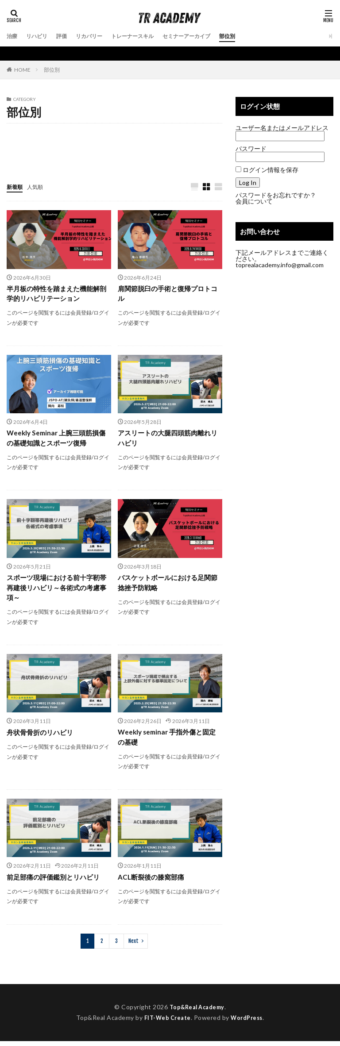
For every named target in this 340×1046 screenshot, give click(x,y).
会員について (254, 201)
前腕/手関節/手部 (83, 139)
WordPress (249, 1023)
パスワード (251, 148)
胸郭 (54, 157)
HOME (22, 69)
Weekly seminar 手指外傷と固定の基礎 (170, 741)
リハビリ (40, 36)
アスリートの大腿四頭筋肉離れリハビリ (167, 440)
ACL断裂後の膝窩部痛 (153, 882)
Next (133, 945)
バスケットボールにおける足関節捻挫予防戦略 (167, 585)
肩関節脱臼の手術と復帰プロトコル (167, 294)
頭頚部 (156, 157)
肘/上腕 (169, 139)
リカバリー (98, 36)
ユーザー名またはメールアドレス (282, 127)
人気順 (39, 186)
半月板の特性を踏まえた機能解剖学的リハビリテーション (56, 294)
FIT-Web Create (165, 1023)
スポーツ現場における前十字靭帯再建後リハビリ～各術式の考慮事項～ (56, 591)
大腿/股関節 (132, 139)
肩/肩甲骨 (23, 157)
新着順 (16, 186)
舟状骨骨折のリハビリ (42, 736)
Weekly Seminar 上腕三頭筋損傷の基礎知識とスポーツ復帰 (55, 440)
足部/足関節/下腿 (113, 157)
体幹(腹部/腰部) (30, 139)
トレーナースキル (147, 36)
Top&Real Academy (197, 1011)
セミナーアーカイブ (209, 36)
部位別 (255, 36)
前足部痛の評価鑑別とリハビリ (56, 882)
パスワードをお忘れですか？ (276, 195)
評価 (68, 36)
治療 (13, 36)
